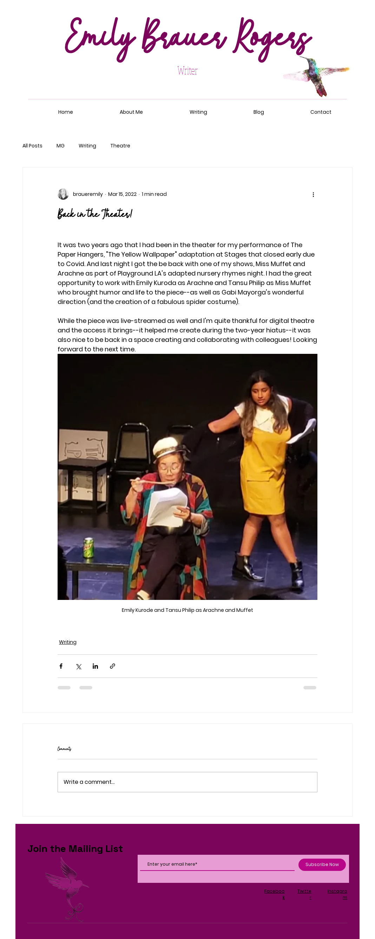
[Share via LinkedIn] (95, 666)
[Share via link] (112, 666)
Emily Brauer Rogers (187, 38)
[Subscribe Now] (322, 865)
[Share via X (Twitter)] (78, 666)
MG (61, 146)
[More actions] (313, 194)
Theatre (120, 146)
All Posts (32, 146)
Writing (87, 146)
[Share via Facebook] (61, 666)
